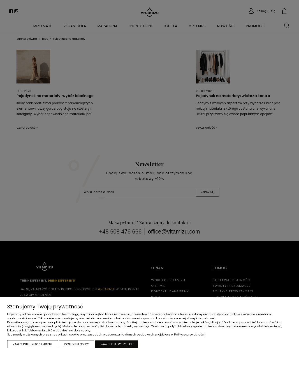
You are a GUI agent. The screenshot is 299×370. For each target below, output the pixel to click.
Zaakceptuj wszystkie (117, 344)
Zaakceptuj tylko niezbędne (32, 344)
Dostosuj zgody (76, 344)
